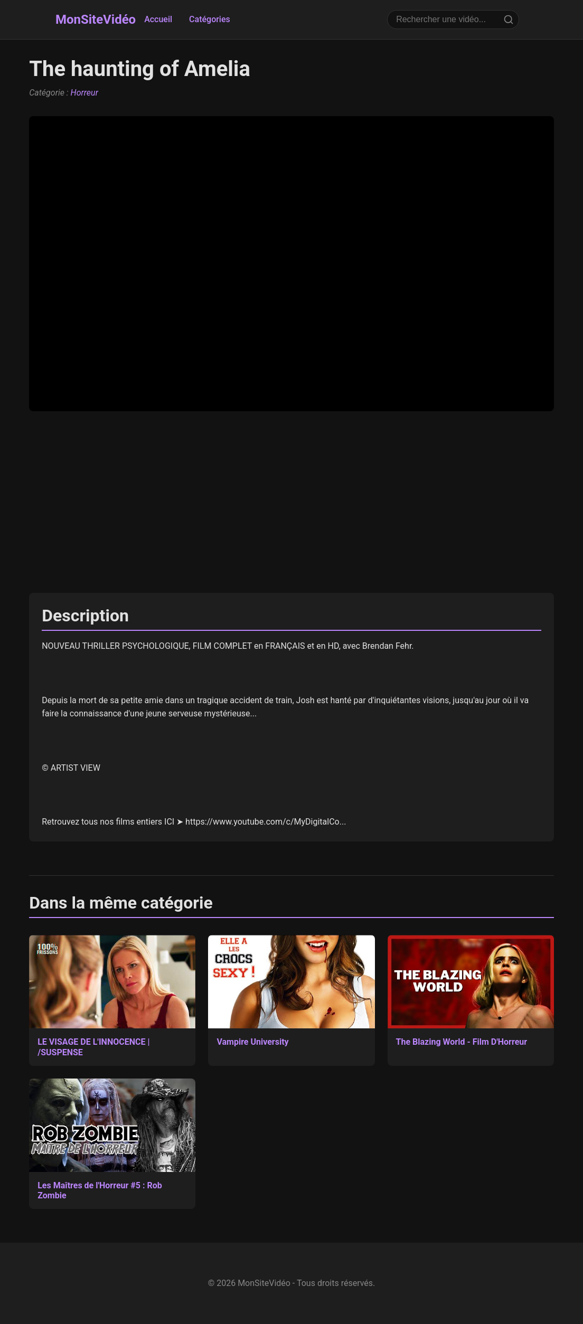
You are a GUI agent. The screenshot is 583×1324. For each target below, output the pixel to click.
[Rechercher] (508, 19)
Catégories (209, 19)
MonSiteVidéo (95, 19)
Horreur (84, 93)
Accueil (158, 19)
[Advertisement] (291, 502)
